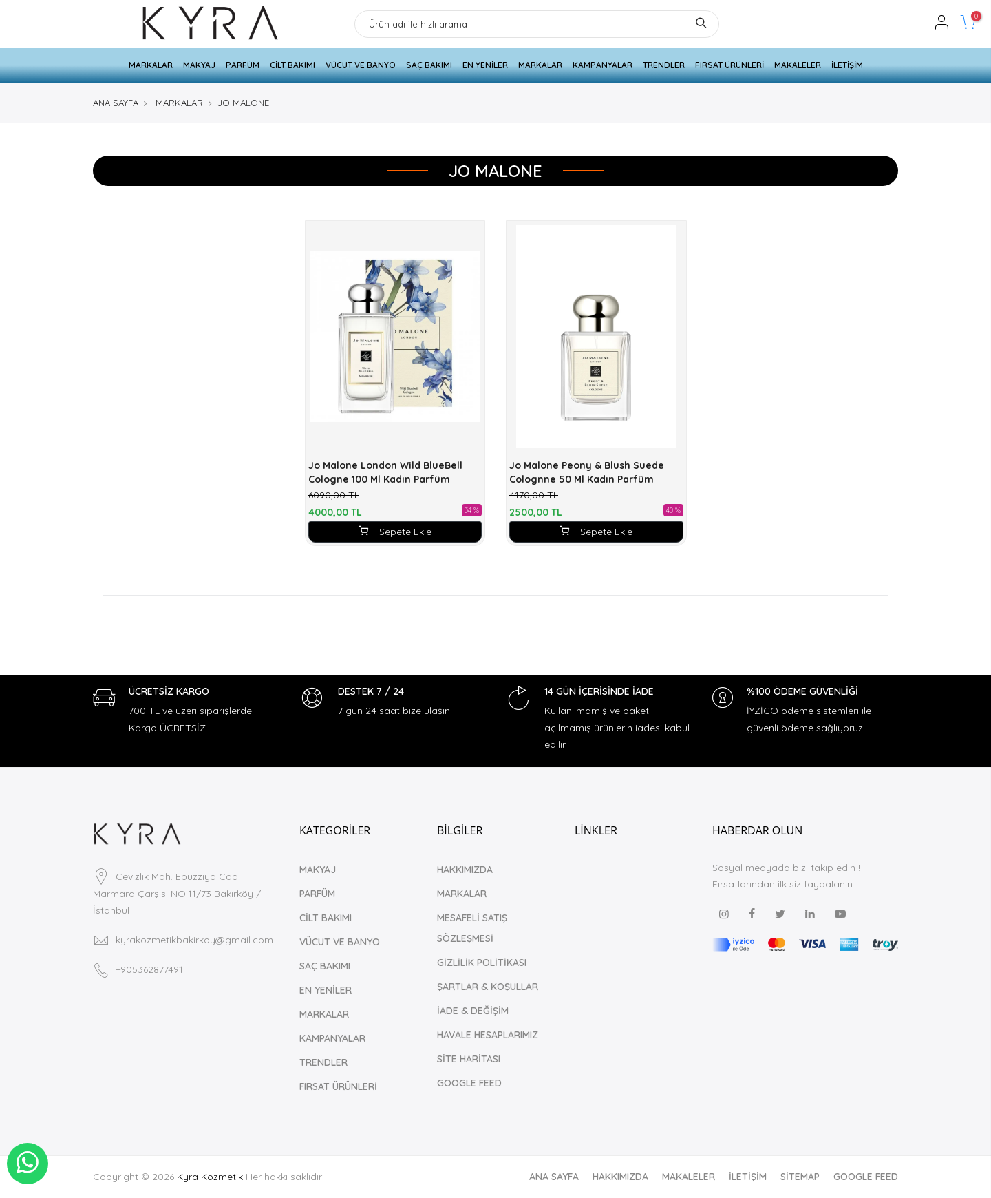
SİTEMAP (800, 1176)
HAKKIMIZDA (465, 869)
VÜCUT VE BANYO (361, 65)
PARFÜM (242, 65)
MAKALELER (797, 65)
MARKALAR (151, 65)
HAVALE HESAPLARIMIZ (487, 1035)
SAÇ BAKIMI (429, 65)
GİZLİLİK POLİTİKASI (481, 962)
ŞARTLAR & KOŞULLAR (487, 986)
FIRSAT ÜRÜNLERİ (729, 65)
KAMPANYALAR (602, 65)
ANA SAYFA (115, 102)
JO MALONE (243, 102)
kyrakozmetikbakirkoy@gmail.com (194, 940)
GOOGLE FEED (469, 1083)
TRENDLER (664, 65)
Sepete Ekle (395, 531)
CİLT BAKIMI (292, 65)
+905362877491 (149, 969)
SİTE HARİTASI (468, 1059)
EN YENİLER (485, 65)
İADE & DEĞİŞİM (473, 1011)
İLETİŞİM (847, 65)
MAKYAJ (199, 65)
